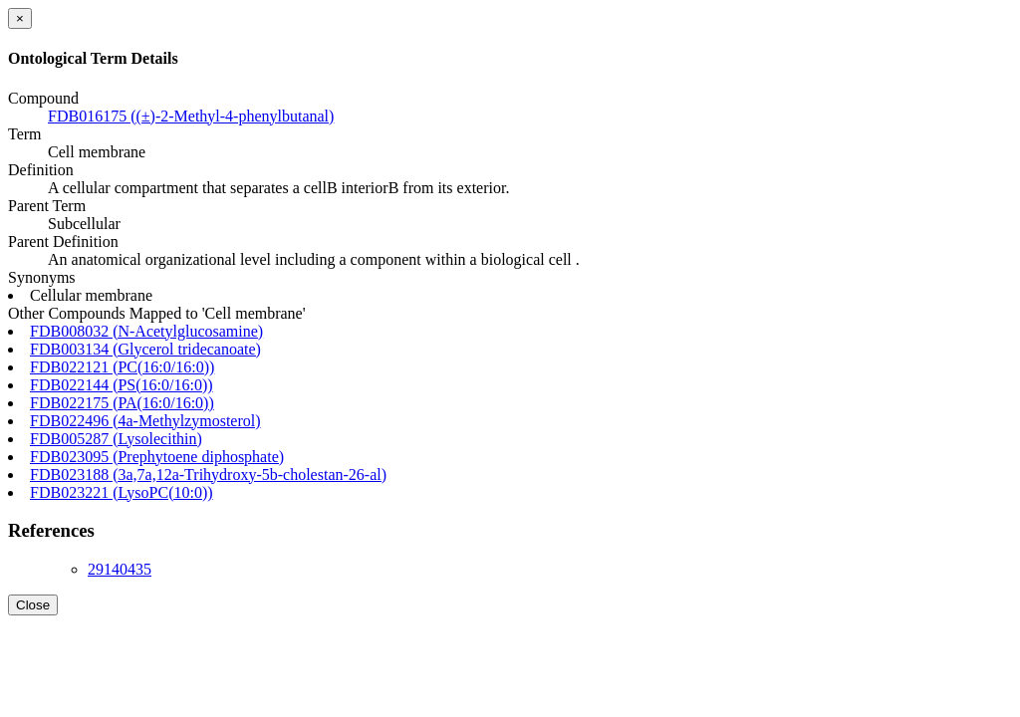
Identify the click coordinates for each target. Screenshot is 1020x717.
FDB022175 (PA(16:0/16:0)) (122, 402)
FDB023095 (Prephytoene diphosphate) (157, 456)
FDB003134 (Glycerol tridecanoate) (145, 349)
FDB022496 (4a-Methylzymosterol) (145, 420)
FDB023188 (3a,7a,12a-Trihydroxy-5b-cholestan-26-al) (208, 474)
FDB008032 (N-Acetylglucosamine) (146, 331)
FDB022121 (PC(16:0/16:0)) (122, 366)
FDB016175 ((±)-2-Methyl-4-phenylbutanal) (191, 116)
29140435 (119, 569)
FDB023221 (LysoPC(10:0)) (121, 492)
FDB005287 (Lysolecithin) (116, 438)
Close (33, 605)
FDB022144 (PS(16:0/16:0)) (121, 384)
